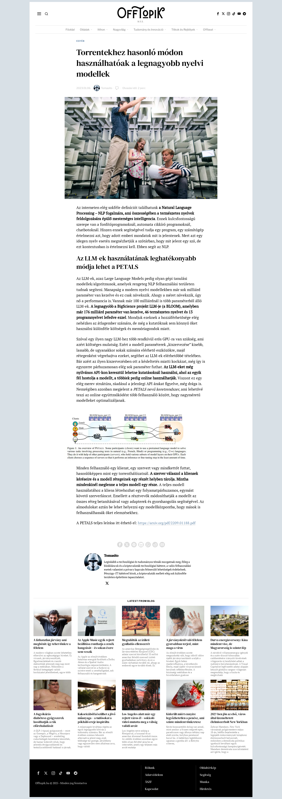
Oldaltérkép (208, 767)
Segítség (205, 775)
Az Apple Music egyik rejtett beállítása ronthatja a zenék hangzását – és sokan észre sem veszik (96, 646)
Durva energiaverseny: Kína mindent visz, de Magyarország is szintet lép (229, 644)
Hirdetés (206, 789)
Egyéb (80, 41)
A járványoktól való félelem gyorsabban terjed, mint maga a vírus (184, 644)
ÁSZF (148, 782)
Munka (204, 782)
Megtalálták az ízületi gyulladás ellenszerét (136, 642)
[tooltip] (218, 13)
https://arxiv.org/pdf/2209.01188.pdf (168, 522)
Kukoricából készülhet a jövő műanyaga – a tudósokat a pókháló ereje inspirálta (96, 718)
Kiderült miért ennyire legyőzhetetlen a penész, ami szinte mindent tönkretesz (185, 718)
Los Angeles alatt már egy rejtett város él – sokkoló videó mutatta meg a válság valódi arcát (139, 720)
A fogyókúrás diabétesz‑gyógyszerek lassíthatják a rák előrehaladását (48, 720)
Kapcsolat (151, 789)
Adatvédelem (154, 775)
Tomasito (106, 88)
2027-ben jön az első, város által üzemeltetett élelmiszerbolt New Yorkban (229, 718)
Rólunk (150, 767)
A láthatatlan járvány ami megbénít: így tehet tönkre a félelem (52, 644)
